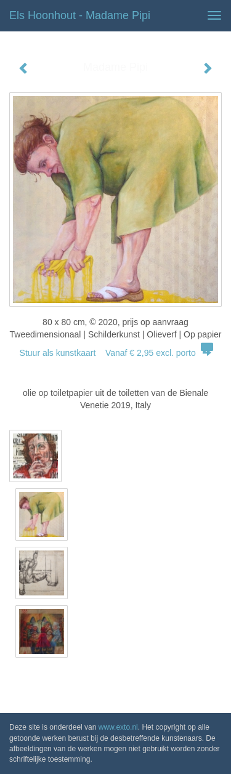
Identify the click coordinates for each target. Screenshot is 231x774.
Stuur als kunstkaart (116, 353)
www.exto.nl (118, 727)
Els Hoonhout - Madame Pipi (79, 15)
